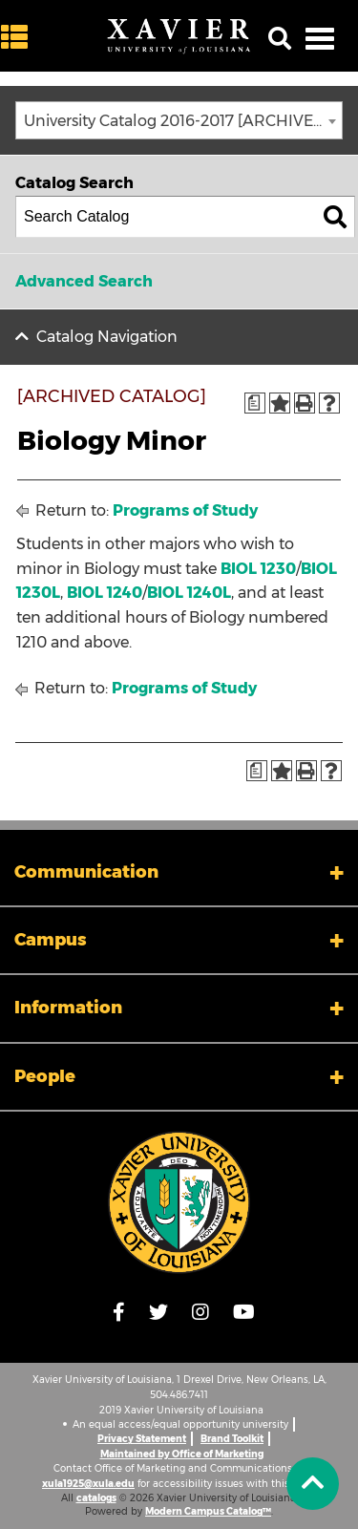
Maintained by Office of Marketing (181, 1454)
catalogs (96, 1498)
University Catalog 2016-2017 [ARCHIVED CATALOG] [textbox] (183, 121)
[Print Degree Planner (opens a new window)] (254, 403)
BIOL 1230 (258, 569)
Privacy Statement (141, 1439)
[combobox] (179, 120)
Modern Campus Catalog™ (208, 1511)
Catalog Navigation (107, 337)
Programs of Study (185, 510)
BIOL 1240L (189, 593)
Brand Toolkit (231, 1439)
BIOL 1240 (104, 593)
